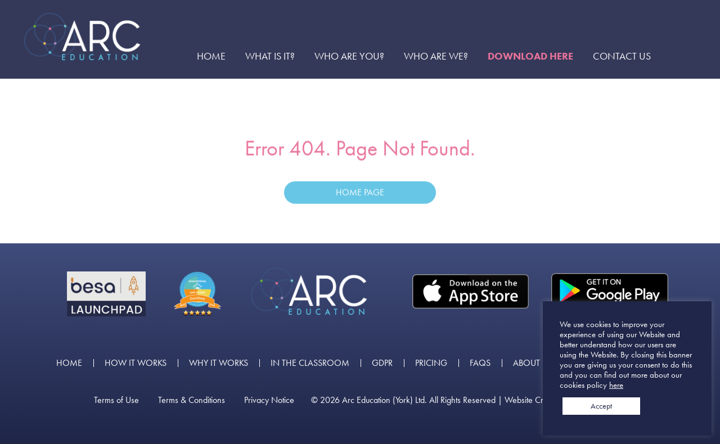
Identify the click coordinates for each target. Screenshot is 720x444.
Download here (530, 56)
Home (211, 56)
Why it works (218, 363)
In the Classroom (310, 363)
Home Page (360, 194)
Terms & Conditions (191, 400)
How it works (135, 363)
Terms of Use (116, 400)
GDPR (382, 363)
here (616, 385)
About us (532, 363)
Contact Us (622, 56)
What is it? (270, 56)
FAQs (480, 363)
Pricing (431, 363)
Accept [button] (601, 406)
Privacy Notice (269, 400)
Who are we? (436, 56)
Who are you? (349, 56)
